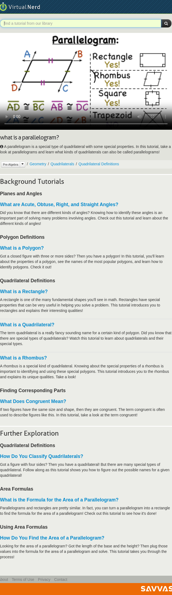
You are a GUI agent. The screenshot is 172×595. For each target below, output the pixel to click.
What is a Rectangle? (24, 291)
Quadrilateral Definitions (98, 164)
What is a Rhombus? (23, 358)
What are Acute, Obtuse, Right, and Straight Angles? (59, 204)
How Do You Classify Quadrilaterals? (41, 456)
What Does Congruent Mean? (33, 401)
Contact (60, 579)
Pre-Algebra (10, 164)
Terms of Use (23, 579)
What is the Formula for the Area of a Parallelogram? (59, 500)
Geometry (38, 164)
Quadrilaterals (62, 164)
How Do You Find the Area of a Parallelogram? (52, 538)
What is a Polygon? (22, 248)
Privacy (44, 579)
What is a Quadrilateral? (27, 324)
